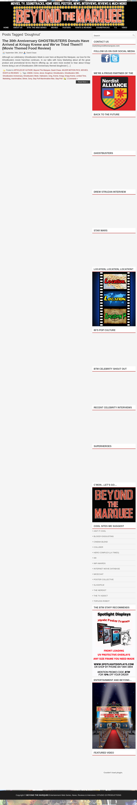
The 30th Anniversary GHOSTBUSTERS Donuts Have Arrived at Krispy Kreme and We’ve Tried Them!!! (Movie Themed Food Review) (45, 44)
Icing (50, 76)
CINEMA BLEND (101, 542)
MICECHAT (98, 574)
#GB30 (29, 73)
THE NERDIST (100, 590)
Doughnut (48, 73)
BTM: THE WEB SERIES (37, 28)
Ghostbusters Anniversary (12, 76)
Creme (36, 73)
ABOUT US (17, 28)
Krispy (61, 76)
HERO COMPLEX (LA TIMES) (106, 553)
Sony (30, 79)
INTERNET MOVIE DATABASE (107, 569)
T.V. (115, 28)
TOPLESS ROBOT (102, 601)
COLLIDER (98, 547)
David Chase (56, 70)
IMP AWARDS (100, 563)
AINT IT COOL (100, 531)
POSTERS (66, 28)
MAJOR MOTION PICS (71, 70)
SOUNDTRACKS (103, 28)
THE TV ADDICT (101, 596)
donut (42, 73)
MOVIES (54, 28)
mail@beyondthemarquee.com (106, 46)
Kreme (55, 76)
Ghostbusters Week (31, 76)
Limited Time (81, 76)
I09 (95, 558)
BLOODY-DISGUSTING (104, 536)
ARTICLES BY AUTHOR (23, 70)
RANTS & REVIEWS (83, 28)
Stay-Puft (58, 79)
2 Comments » (72, 79)
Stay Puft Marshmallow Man (43, 79)
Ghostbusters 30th (72, 73)
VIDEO (124, 28)
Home (6, 28)
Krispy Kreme (70, 76)
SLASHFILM (99, 585)
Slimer (24, 79)
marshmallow (16, 79)
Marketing (6, 79)
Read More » (83, 82)
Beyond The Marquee (42, 70)
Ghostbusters (58, 73)
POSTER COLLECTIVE (104, 579)
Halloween (44, 76)
